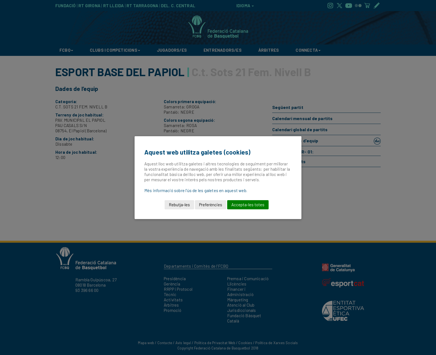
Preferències (210, 204)
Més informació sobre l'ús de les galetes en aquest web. (195, 190)
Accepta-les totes (247, 204)
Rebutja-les (179, 204)
